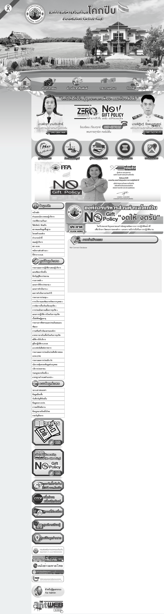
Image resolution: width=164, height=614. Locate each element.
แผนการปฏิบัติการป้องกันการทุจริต (46, 314)
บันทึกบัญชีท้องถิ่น (39, 398)
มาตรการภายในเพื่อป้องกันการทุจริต (46, 335)
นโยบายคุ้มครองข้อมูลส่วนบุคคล (44, 364)
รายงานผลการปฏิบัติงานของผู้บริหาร (46, 267)
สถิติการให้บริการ (39, 339)
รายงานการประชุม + (40, 297)
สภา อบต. (36, 246)
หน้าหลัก (35, 212)
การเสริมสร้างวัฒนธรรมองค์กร (43, 331)
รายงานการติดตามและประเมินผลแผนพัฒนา (47, 324)
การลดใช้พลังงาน (38, 407)
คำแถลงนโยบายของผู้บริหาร (43, 216)
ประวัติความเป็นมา (39, 221)
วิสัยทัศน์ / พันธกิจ (39, 225)
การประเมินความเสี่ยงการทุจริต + (45, 310)
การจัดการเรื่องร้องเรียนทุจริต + (44, 306)
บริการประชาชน (38, 369)
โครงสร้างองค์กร (38, 233)
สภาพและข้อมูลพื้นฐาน (41, 229)
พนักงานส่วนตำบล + (40, 250)
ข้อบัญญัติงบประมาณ (40, 276)
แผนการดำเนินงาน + (40, 289)
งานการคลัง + (37, 280)
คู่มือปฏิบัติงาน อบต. (40, 343)
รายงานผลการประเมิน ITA (42, 360)
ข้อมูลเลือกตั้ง (37, 394)
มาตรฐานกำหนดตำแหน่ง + (42, 377)
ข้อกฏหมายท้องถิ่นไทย (41, 411)
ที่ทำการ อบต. (37, 255)
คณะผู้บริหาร (37, 242)
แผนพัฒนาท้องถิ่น (39, 272)
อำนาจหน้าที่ (37, 238)
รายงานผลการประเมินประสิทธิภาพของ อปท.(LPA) (47, 354)
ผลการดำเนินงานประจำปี (42, 293)
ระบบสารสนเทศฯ (39, 390)
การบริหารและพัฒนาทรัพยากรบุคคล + (47, 301)
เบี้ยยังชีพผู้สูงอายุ (39, 318)
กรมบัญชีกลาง (37, 415)
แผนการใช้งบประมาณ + (41, 284)
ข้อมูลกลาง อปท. (38, 403)
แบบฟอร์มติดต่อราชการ (41, 348)
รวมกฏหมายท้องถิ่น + (40, 373)
